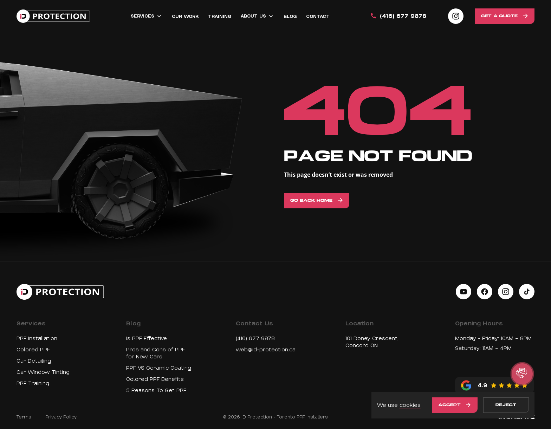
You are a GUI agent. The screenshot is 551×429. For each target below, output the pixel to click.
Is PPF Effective (146, 338)
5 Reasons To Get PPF (156, 390)
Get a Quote (499, 16)
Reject (505, 405)
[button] (522, 373)
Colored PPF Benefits (155, 379)
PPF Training (33, 383)
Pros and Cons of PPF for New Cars (155, 353)
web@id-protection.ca (266, 349)
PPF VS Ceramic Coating (158, 368)
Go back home (311, 200)
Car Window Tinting (43, 372)
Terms (24, 417)
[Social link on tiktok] (526, 291)
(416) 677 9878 (255, 338)
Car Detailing (34, 361)
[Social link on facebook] (484, 291)
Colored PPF (33, 349)
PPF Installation (37, 338)
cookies (410, 405)
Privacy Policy (61, 417)
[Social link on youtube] (463, 291)
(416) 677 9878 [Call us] (398, 16)
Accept (449, 405)
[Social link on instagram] (456, 16)
